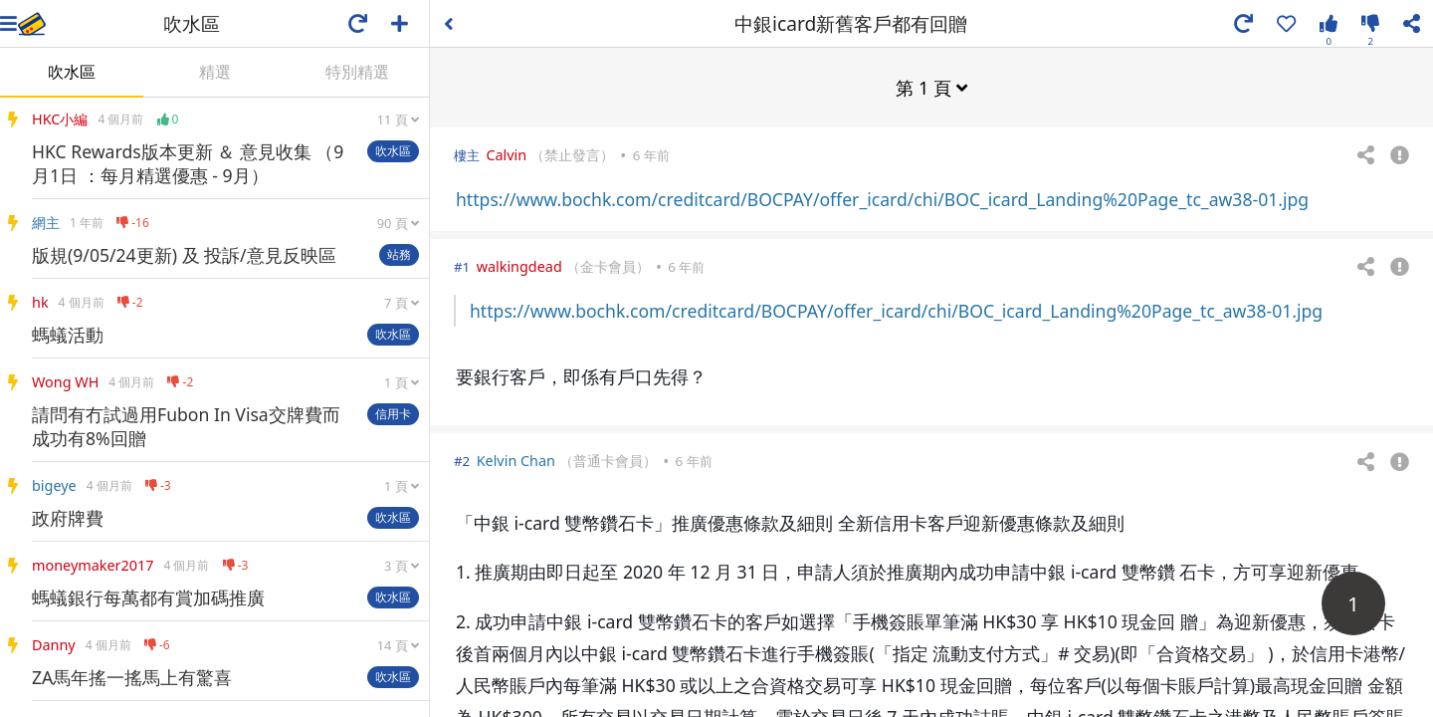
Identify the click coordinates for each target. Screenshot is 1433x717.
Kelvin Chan (516, 459)
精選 (215, 72)
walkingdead (519, 265)
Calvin (506, 153)
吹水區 (72, 72)
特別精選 (357, 72)
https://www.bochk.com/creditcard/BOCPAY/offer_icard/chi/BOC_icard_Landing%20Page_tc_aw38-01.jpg (882, 198)
